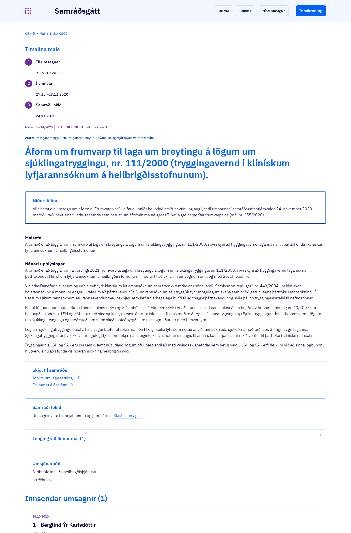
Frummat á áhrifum (50, 159)
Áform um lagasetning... (54, 152)
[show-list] (320, 88)
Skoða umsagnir (303, 68)
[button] (223, 10)
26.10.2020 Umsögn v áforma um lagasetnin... (151, 471)
